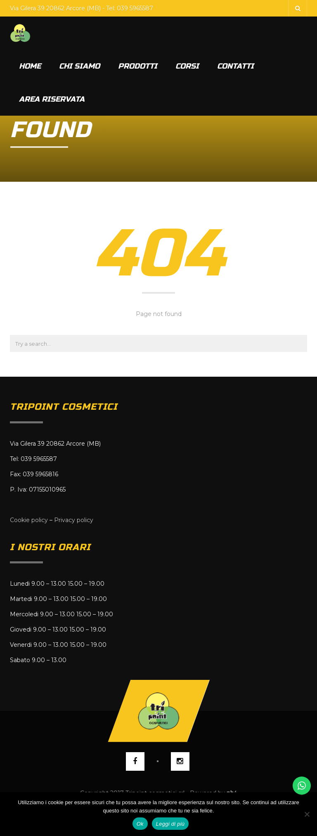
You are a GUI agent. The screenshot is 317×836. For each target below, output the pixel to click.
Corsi (187, 66)
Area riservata (52, 99)
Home (30, 66)
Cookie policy (29, 520)
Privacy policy (73, 520)
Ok (140, 824)
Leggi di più (170, 824)
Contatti (235, 66)
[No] (307, 814)
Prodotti (137, 66)
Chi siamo (79, 66)
